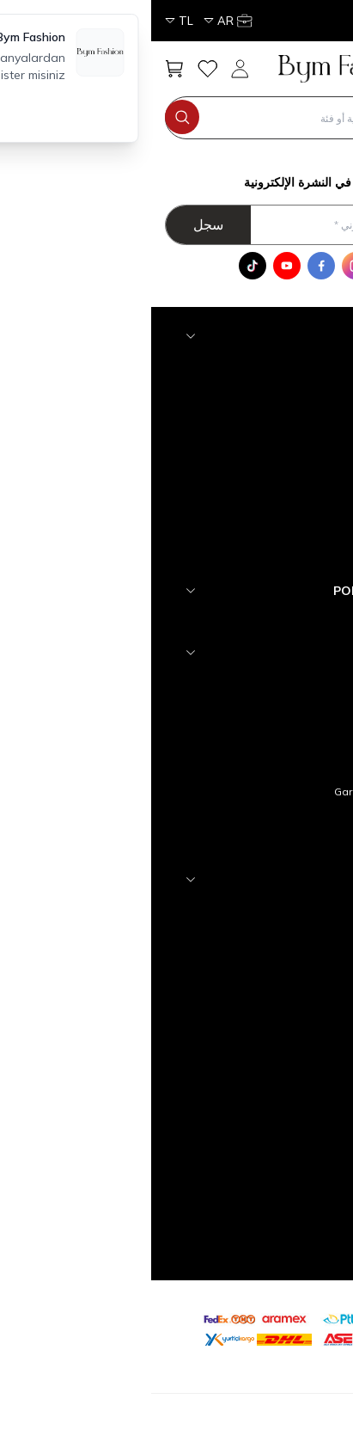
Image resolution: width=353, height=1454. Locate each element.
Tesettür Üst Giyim (260, 557)
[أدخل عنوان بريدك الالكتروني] (170, 225)
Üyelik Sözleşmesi (260, 736)
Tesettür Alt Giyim (262, 530)
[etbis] (258, 1326)
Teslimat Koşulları (261, 708)
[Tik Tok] (101, 265)
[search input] (170, 117)
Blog (294, 846)
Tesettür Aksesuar (260, 365)
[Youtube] (135, 265)
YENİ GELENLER (267, 619)
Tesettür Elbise (268, 447)
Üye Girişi (282, 1073)
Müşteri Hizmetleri (261, 991)
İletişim (288, 963)
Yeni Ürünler (276, 935)
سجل (57, 224)
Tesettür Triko (272, 392)
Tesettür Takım (269, 475)
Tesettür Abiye (269, 420)
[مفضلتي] (56, 68)
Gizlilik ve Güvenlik (260, 819)
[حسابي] (91, 21)
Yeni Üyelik (279, 1046)
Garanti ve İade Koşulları (244, 791)
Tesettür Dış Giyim (261, 502)
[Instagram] (204, 265)
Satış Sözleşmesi (262, 764)
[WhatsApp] (239, 265)
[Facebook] (170, 265)
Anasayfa (281, 908)
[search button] (31, 117)
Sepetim (284, 1018)
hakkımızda (277, 681)
